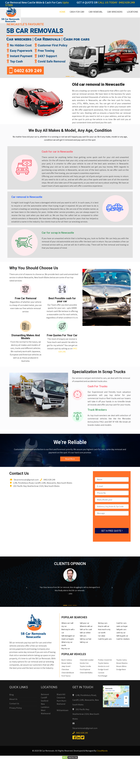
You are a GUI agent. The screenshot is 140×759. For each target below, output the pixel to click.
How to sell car (103, 626)
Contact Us (14, 703)
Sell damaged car (68, 636)
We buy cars (102, 623)
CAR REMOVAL (96, 12)
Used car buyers (67, 639)
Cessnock (61, 697)
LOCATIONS (132, 12)
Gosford (44, 700)
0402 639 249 (127, 2)
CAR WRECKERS (114, 12)
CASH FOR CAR (77, 12)
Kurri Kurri (61, 700)
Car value (101, 636)
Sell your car (84, 623)
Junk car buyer (122, 626)
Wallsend (61, 704)
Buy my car (65, 648)
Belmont (45, 694)
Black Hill (61, 694)
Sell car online (85, 632)
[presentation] (115, 523)
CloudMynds (102, 750)
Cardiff (44, 697)
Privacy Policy (15, 708)
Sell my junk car (122, 636)
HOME (62, 12)
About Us (13, 699)
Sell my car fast (85, 639)
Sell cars (83, 636)
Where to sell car (86, 626)
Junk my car (120, 632)
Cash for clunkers (123, 639)
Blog (11, 694)
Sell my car (84, 642)
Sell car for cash (86, 629)
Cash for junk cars (105, 639)
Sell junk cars (121, 629)
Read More (70, 458)
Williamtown (62, 710)
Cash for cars (121, 623)
